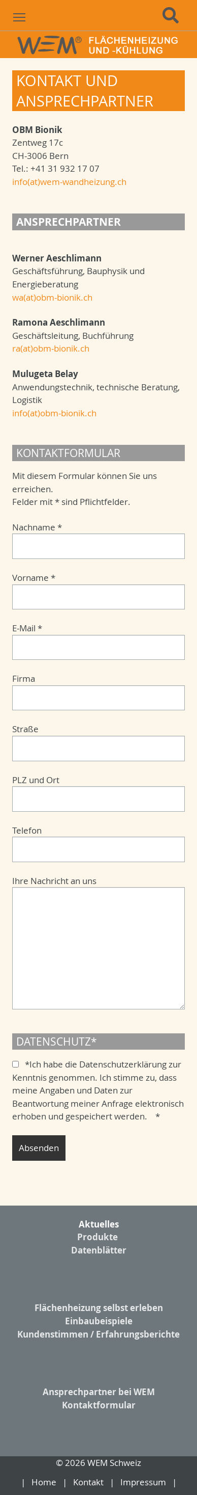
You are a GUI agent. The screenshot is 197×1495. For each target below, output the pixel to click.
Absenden (39, 1148)
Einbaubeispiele (99, 1321)
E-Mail (27, 628)
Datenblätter (98, 1250)
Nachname (37, 527)
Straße (25, 729)
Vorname (33, 577)
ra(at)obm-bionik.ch (50, 348)
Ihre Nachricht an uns (54, 881)
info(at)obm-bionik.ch (54, 413)
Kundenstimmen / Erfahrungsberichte (98, 1334)
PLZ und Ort (35, 780)
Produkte (97, 1237)
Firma (23, 678)
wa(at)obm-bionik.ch (52, 297)
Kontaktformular (99, 1405)
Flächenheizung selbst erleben (99, 1308)
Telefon (27, 830)
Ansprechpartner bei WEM (99, 1392)
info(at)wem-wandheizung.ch (69, 182)
